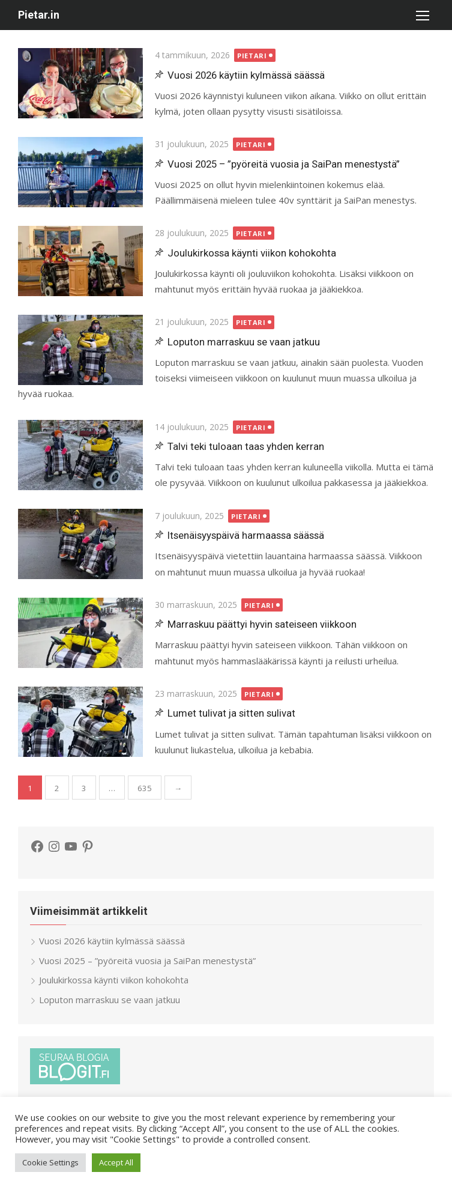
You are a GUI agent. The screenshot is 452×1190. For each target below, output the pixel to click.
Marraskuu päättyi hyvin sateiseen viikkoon (262, 624)
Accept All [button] (116, 1162)
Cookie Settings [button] (50, 1162)
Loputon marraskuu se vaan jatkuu (243, 342)
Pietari (252, 55)
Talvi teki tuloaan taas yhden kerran (245, 446)
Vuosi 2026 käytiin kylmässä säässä (246, 75)
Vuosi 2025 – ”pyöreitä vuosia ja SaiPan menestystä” (283, 164)
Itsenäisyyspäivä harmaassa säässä (245, 535)
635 (144, 788)
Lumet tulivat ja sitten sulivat (231, 713)
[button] (422, 15)
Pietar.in (38, 14)
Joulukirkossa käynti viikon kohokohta (251, 253)
